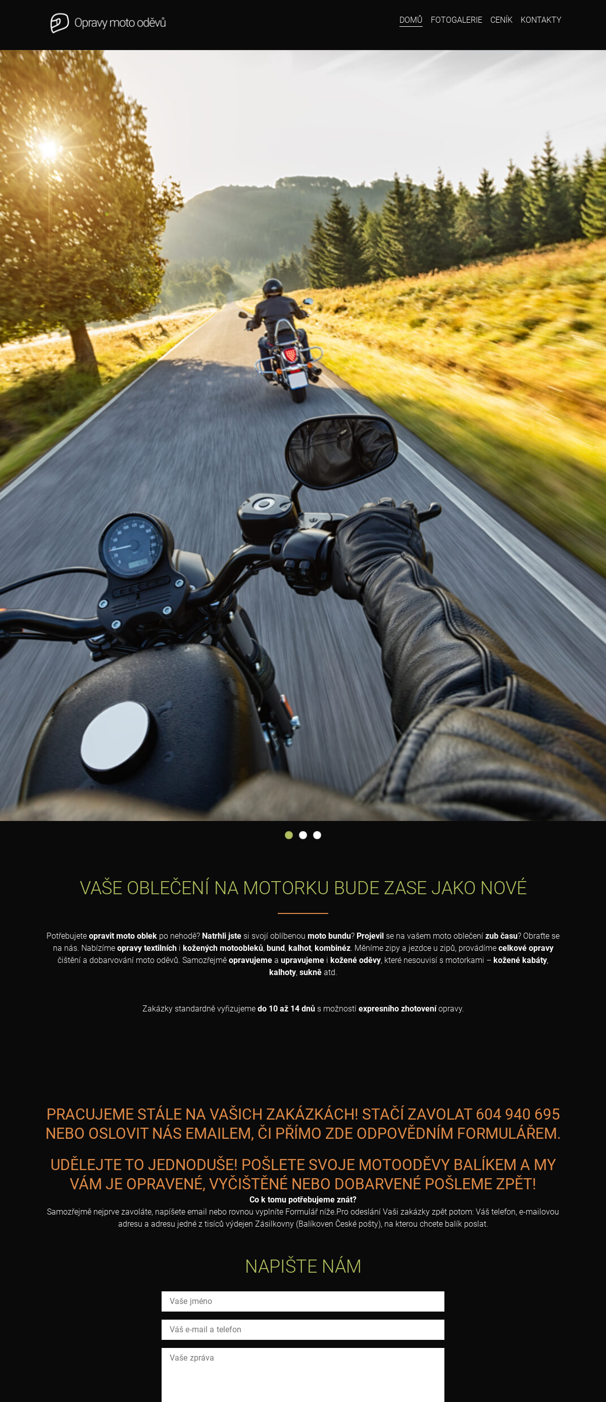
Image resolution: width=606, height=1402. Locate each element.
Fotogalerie (456, 20)
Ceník (501, 20)
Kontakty (541, 20)
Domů (411, 20)
